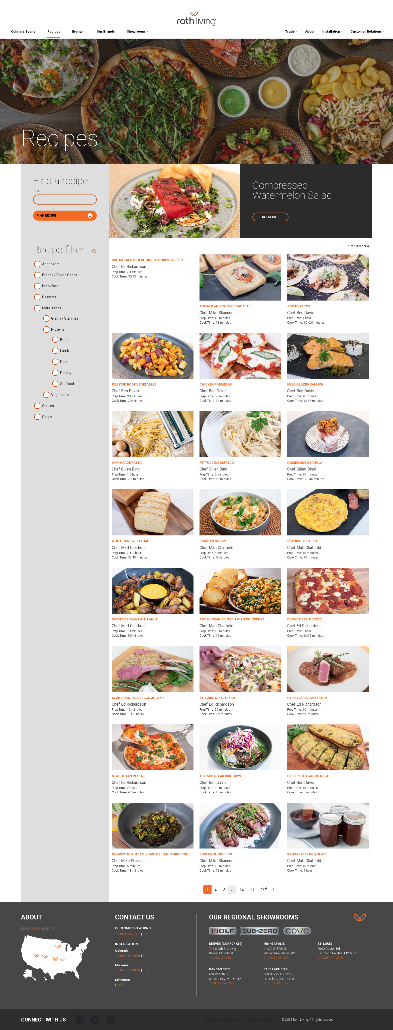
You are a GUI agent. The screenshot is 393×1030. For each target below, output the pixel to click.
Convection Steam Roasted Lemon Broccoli (150, 854)
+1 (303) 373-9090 (221, 958)
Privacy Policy (259, 1019)
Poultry (65, 373)
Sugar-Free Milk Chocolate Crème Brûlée (148, 260)
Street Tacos (298, 306)
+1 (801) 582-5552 (276, 983)
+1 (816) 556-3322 (221, 983)
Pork (63, 362)
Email (146, 934)
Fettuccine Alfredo (217, 462)
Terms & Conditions (220, 1019)
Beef (64, 340)
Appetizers (51, 264)
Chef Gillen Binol (126, 469)
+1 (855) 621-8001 (127, 956)
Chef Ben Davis (300, 312)
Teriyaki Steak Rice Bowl (221, 776)
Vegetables (60, 395)
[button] (78, 32)
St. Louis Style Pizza (217, 698)
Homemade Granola (304, 462)
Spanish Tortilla (302, 541)
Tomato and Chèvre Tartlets (225, 306)
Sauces (48, 406)
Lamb (64, 351)
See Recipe (270, 217)
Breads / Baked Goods (59, 275)
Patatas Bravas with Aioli (134, 619)
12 (241, 889)
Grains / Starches (64, 319)
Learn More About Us (38, 928)
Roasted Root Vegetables (134, 384)
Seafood (67, 384)
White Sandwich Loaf (130, 541)
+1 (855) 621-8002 (127, 970)
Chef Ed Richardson (129, 266)
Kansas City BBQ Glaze (307, 854)
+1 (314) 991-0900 (330, 958)
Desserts (49, 297)
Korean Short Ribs (216, 854)
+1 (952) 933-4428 (276, 958)
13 (252, 889)
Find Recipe (65, 216)
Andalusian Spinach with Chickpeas (232, 619)
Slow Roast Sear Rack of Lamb (138, 698)
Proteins (57, 330)
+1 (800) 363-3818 (127, 934)
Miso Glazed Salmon (305, 384)
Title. (36, 191)
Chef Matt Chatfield (129, 547)
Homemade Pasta (127, 462)
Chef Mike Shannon (216, 312)
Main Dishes (51, 308)
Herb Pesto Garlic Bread (309, 776)
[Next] (267, 888)
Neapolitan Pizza (127, 776)
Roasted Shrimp (214, 541)
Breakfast (50, 286)
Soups (47, 417)
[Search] (65, 200)
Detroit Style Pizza (304, 619)
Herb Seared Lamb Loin (307, 698)
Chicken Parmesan (216, 384)
